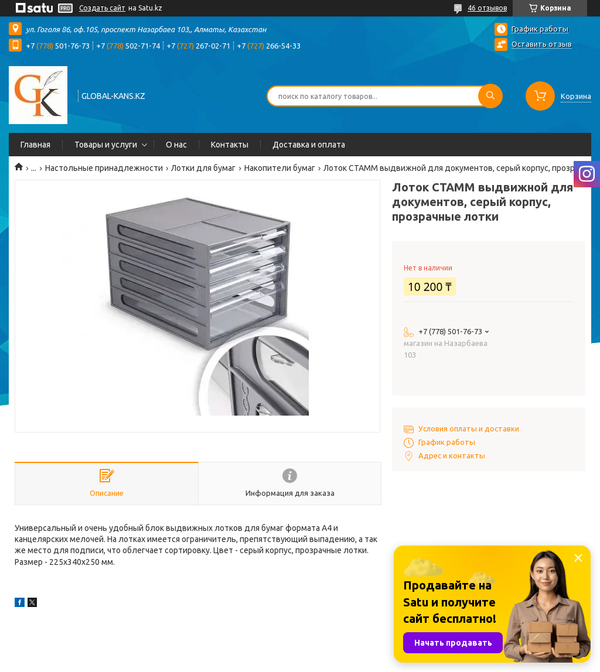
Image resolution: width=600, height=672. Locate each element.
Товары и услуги (105, 144)
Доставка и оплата (308, 144)
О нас (176, 144)
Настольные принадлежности (104, 168)
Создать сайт (102, 8)
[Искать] (490, 96)
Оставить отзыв (542, 44)
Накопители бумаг (279, 168)
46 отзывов (487, 8)
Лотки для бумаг (203, 168)
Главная (35, 144)
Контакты (229, 144)
